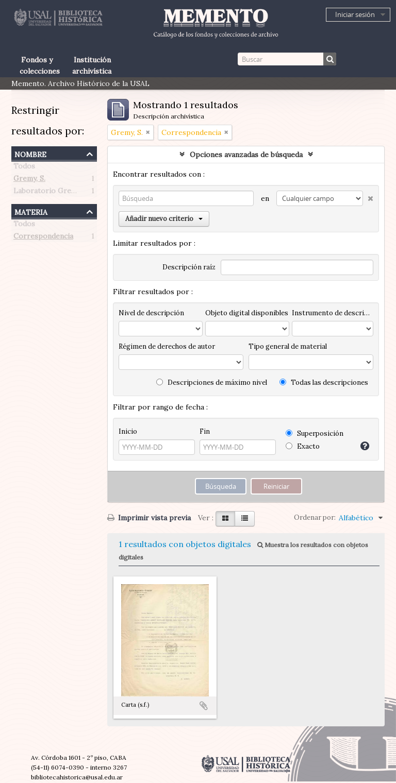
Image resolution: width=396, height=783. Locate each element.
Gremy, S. (29, 180)
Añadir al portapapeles (204, 706)
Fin (205, 431)
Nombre (30, 153)
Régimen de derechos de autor (167, 346)
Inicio (128, 431)
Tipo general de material (288, 346)
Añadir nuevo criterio (164, 218)
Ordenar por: (315, 517)
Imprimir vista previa (149, 517)
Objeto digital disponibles (246, 313)
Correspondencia (43, 238)
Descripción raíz (189, 267)
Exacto (303, 446)
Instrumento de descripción (332, 313)
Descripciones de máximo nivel (211, 382)
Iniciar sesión (355, 14)
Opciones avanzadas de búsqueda (246, 154)
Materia (30, 211)
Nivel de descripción (151, 313)
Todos (24, 168)
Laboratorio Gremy (47, 192)
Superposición (314, 433)
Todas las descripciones (323, 382)
